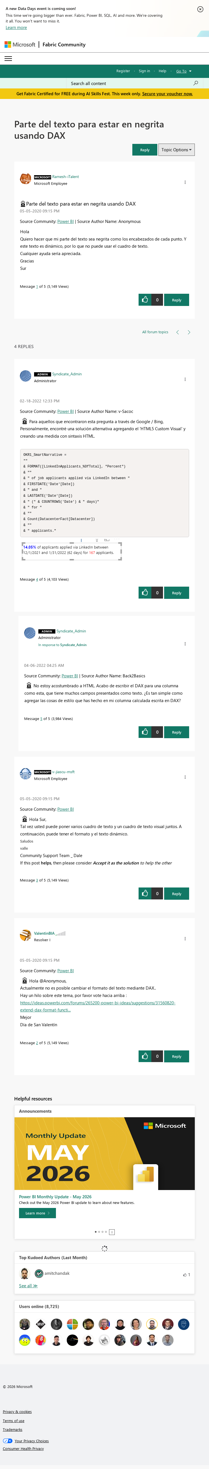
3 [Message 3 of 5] (37, 884)
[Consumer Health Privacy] (104, 1452)
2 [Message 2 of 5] (37, 1046)
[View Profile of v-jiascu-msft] (63, 775)
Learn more (16, 27)
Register (123, 70)
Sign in (144, 70)
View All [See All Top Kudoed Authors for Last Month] (28, 1289)
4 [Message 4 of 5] (37, 583)
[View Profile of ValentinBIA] (44, 937)
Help (162, 70)
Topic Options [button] (175, 149)
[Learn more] (37, 1217)
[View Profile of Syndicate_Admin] (67, 373)
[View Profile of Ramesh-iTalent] (65, 176)
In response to (62, 648)
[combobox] (134, 83)
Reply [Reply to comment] (176, 596)
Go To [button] (181, 71)
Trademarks (12, 1433)
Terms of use (13, 1424)
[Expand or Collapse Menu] (8, 59)
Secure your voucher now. (167, 93)
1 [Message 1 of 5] (37, 286)
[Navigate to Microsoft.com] (20, 44)
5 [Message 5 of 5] (41, 722)
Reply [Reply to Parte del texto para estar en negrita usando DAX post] (176, 299)
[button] (144, 150)
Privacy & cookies (17, 1415)
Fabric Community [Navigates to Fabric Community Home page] (64, 44)
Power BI (65, 221)
